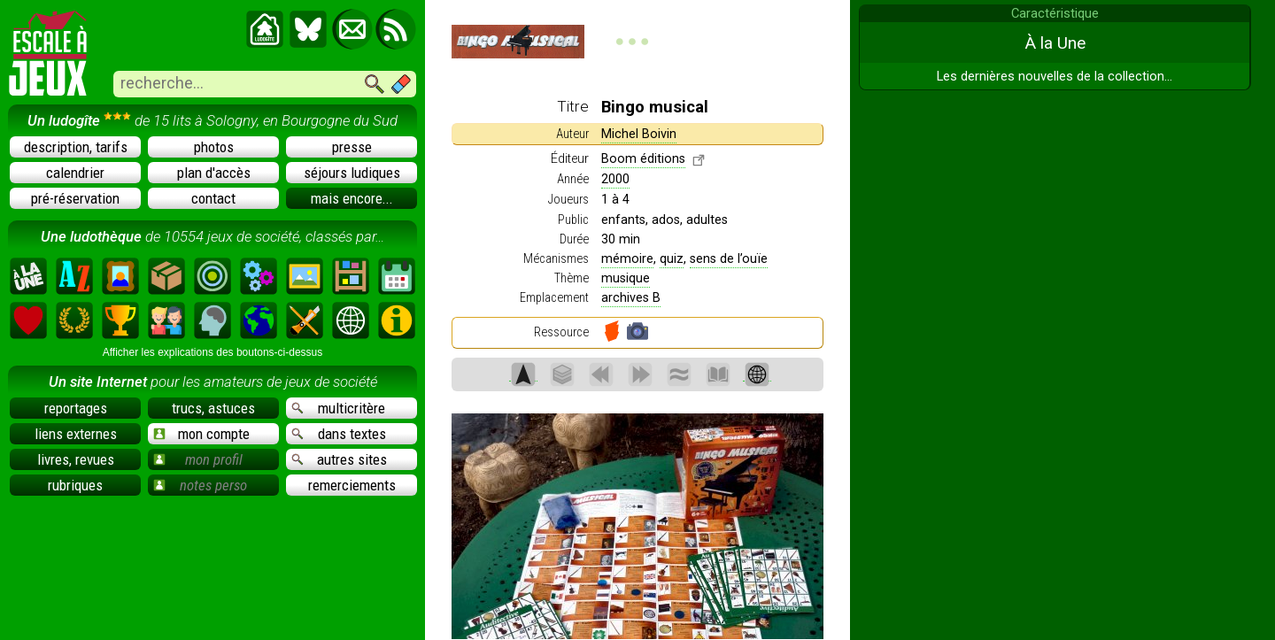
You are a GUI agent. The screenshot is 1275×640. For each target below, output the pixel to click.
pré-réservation (75, 198)
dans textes (338, 434)
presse (352, 147)
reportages (75, 408)
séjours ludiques (352, 172)
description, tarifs (76, 147)
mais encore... (352, 198)
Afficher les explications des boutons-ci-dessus (213, 352)
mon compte (201, 434)
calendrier (75, 172)
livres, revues (75, 459)
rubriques (75, 485)
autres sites (339, 459)
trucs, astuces (213, 408)
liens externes (76, 434)
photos (214, 147)
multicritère (338, 408)
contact (213, 198)
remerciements (352, 485)
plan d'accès (214, 172)
